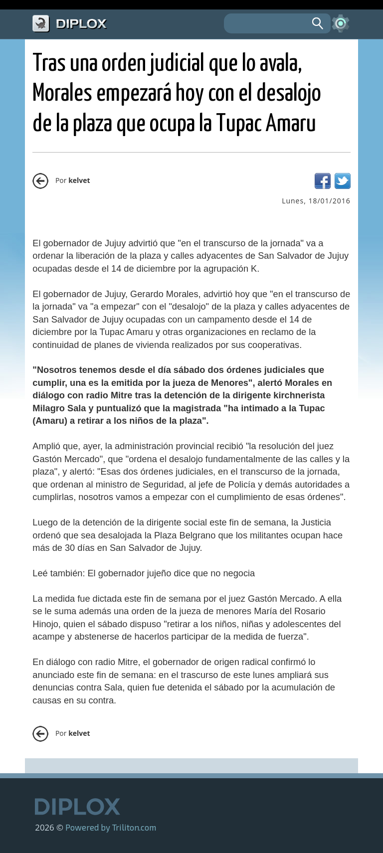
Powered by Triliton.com (110, 827)
